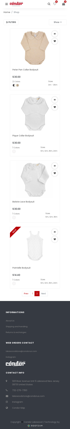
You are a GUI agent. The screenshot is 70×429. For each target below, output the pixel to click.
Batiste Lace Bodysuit (23, 201)
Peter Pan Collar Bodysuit (25, 69)
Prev (26, 293)
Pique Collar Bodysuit (23, 135)
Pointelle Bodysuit (21, 267)
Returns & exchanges (16, 332)
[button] (58, 22)
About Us (10, 320)
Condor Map (18, 407)
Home (7, 12)
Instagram (11, 357)
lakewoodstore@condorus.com (21, 351)
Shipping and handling (16, 326)
